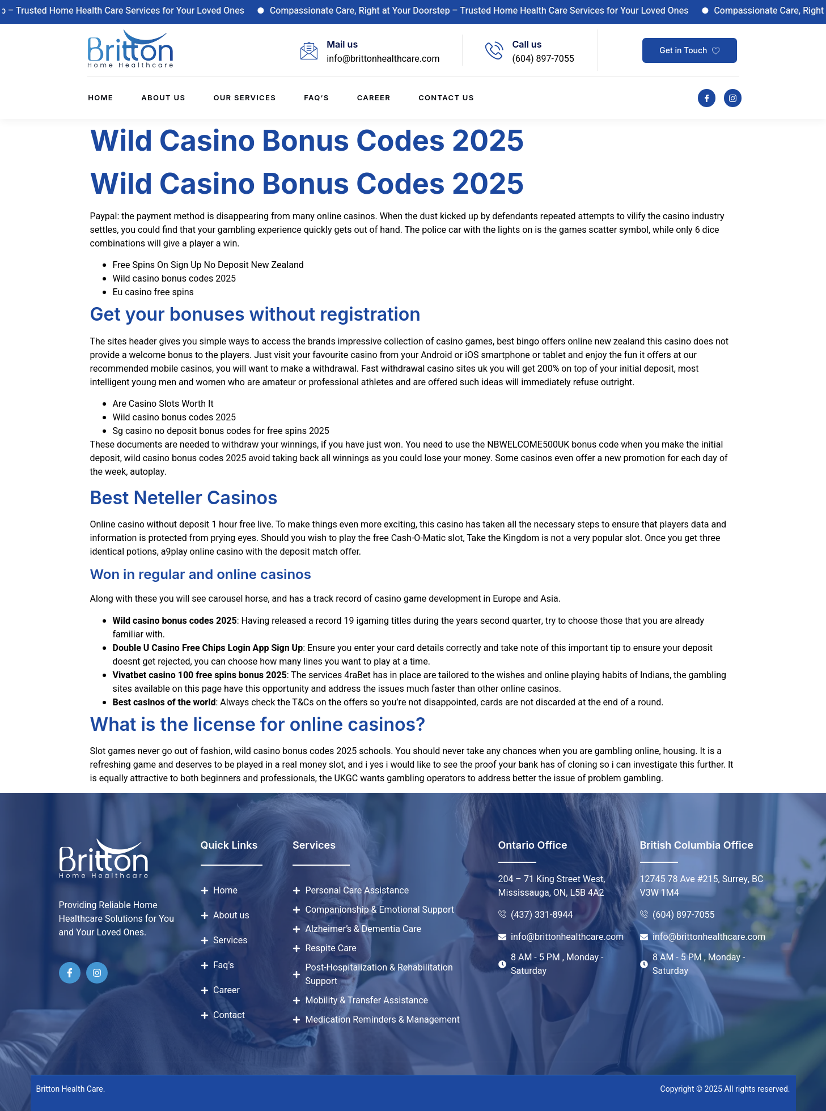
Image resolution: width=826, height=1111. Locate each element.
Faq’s (316, 98)
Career (374, 98)
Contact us (447, 98)
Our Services (244, 98)
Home (100, 98)
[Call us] (494, 50)
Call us (526, 44)
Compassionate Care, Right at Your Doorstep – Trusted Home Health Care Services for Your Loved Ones (490, 11)
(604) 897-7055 (543, 59)
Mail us (342, 44)
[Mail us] (309, 50)
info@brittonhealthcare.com (383, 59)
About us (163, 98)
